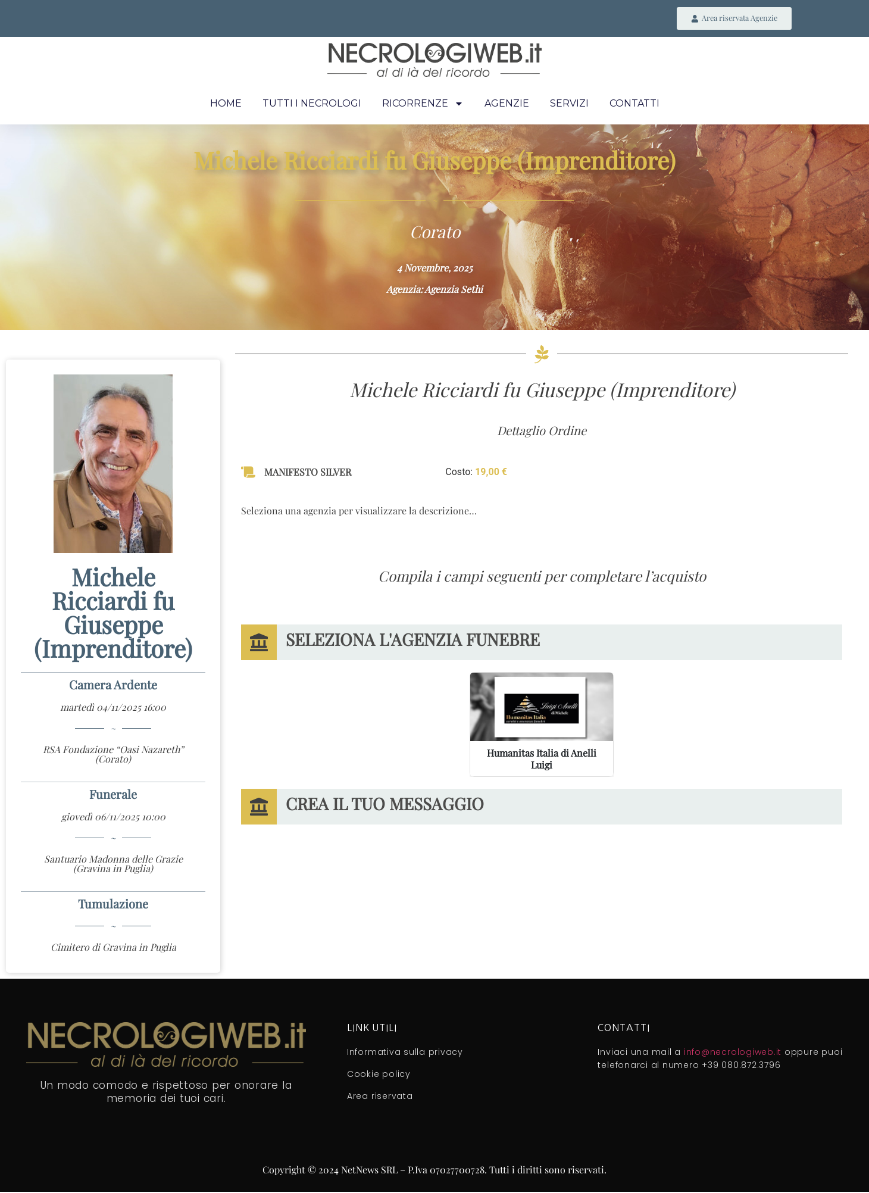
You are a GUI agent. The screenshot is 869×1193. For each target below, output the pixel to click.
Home (226, 105)
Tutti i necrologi (311, 105)
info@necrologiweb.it (733, 1053)
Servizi (569, 105)
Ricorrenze (423, 105)
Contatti (634, 105)
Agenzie (506, 105)
